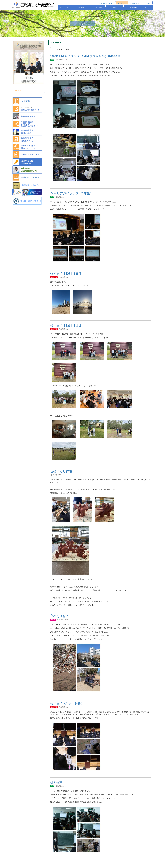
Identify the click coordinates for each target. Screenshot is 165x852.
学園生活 (114, 7)
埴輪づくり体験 (61, 471)
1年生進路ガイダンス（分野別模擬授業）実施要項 (85, 56)
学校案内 (81, 7)
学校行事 (54, 277)
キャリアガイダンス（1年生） (71, 193)
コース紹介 (98, 7)
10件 (68, 49)
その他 (53, 620)
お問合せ (147, 7)
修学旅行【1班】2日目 (65, 325)
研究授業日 (58, 782)
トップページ (65, 7)
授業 (52, 60)
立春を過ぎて (59, 616)
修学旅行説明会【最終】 (67, 703)
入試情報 (133, 7)
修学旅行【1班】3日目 (65, 273)
